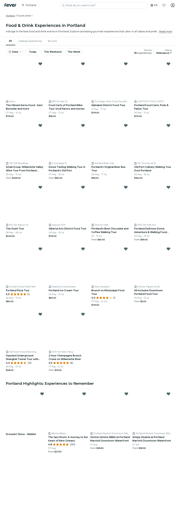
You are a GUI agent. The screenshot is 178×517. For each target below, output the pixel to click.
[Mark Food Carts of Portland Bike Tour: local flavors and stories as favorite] (83, 64)
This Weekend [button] (54, 52)
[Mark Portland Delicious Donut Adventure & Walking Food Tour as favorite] (168, 187)
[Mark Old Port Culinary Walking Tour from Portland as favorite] (168, 126)
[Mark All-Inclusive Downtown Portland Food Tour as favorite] (168, 249)
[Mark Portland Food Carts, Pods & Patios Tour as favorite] (168, 64)
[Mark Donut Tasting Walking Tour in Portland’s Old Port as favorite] (83, 126)
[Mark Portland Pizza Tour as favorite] (40, 249)
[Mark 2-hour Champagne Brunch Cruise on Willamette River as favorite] (83, 314)
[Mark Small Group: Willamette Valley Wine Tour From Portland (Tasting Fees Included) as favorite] (40, 126)
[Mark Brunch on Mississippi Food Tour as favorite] (126, 249)
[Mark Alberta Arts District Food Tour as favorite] (83, 187)
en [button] (153, 5)
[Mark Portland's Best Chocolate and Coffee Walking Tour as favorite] (126, 187)
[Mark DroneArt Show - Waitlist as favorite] (42, 394)
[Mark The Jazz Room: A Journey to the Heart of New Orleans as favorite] (84, 394)
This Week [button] (75, 52)
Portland (10, 15)
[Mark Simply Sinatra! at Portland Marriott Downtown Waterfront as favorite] (168, 394)
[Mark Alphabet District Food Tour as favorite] (126, 64)
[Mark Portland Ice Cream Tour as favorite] (83, 249)
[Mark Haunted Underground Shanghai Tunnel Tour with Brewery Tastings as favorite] (40, 314)
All (10, 41)
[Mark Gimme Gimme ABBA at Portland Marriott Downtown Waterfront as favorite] (126, 394)
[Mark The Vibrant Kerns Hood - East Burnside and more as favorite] (40, 64)
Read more (165, 31)
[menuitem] (10, 41)
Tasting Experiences (30, 41)
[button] (25, 15)
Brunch (52, 41)
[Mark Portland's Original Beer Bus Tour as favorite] (126, 126)
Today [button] (33, 52)
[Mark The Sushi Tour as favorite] (40, 187)
